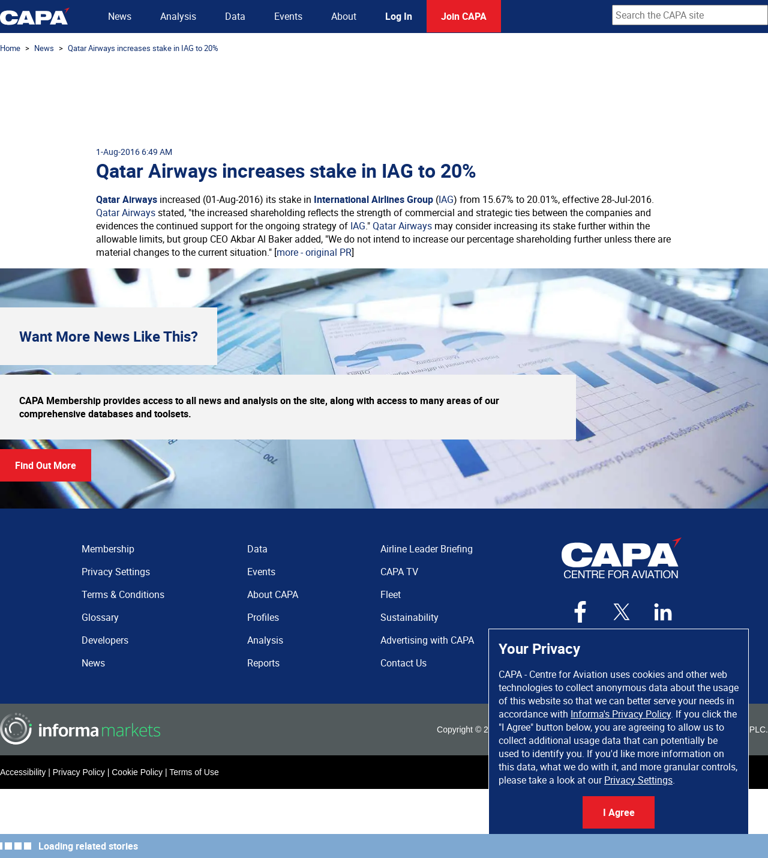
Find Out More (45, 465)
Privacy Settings (638, 780)
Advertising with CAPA (427, 640)
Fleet (390, 594)
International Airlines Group (373, 199)
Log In (398, 16)
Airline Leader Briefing (426, 548)
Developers (105, 640)
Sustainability (409, 617)
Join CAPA (464, 16)
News (119, 16)
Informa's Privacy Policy (621, 714)
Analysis (178, 16)
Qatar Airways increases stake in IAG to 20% (143, 48)
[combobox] (690, 15)
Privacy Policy (79, 772)
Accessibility (23, 772)
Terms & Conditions (123, 594)
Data (235, 16)
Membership (108, 548)
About (343, 16)
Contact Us (403, 662)
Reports (263, 662)
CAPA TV (399, 571)
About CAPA (272, 594)
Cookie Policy (137, 772)
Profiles (263, 617)
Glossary (100, 617)
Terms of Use (193, 772)
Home (10, 48)
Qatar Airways (126, 199)
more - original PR (314, 252)
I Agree (619, 812)
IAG (446, 199)
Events (288, 16)
